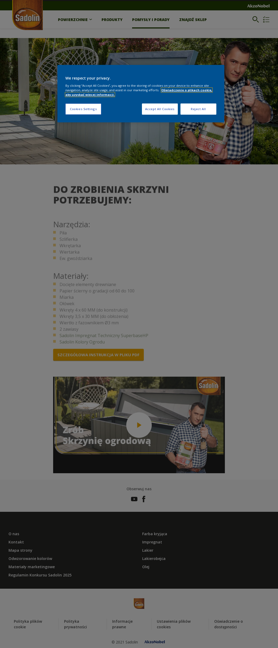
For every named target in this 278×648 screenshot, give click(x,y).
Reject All (198, 109)
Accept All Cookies (160, 109)
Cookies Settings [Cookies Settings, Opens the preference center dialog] (83, 109)
